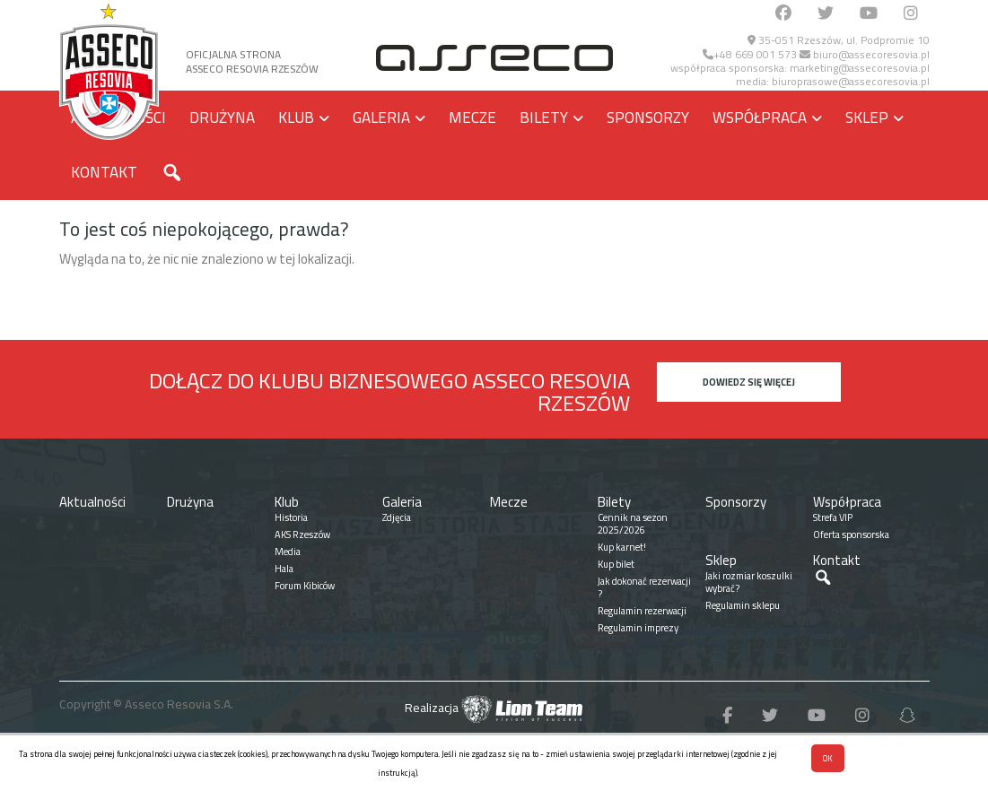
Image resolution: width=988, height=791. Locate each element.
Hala (284, 568)
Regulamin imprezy (638, 628)
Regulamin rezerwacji (642, 610)
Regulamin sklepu (742, 605)
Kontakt (104, 172)
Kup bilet (616, 564)
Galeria (381, 117)
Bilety (544, 117)
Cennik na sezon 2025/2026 (633, 523)
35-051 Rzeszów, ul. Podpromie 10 (839, 40)
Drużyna (222, 117)
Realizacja (493, 707)
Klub (296, 117)
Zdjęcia (396, 517)
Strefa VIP (832, 517)
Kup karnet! (622, 547)
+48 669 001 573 (750, 54)
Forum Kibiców (305, 585)
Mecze (472, 117)
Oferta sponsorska (851, 534)
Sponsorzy (648, 117)
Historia (291, 517)
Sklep (866, 117)
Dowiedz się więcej (749, 382)
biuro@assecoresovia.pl (865, 54)
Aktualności (92, 501)
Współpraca (760, 117)
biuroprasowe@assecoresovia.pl (851, 81)
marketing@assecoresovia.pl (860, 67)
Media (288, 551)
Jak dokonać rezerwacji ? (644, 587)
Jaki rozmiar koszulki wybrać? (748, 582)
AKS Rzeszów (302, 534)
